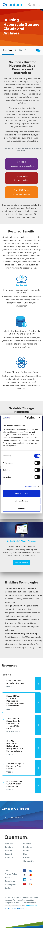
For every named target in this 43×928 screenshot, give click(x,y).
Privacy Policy (11, 874)
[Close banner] (39, 417)
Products (9, 843)
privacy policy (31, 905)
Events (26, 850)
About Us (9, 857)
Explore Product (21, 562)
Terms (7, 870)
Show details (30, 486)
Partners (8, 850)
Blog (25, 853)
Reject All (21, 508)
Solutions (9, 847)
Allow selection (21, 501)
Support (8, 853)
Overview (7, 50)
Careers (27, 857)
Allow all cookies (21, 493)
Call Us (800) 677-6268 (14, 817)
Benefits (18, 50)
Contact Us (28, 861)
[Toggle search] (34, 4)
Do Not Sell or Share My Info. (17, 908)
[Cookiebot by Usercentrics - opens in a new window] (26, 417)
